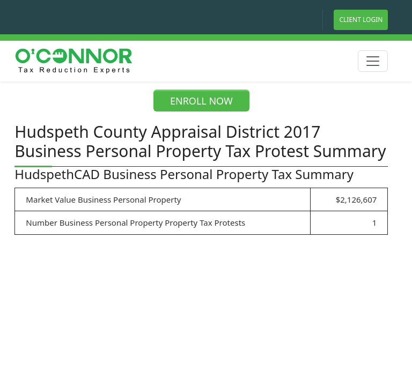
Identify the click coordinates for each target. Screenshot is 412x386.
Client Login (360, 19)
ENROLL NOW (201, 100)
